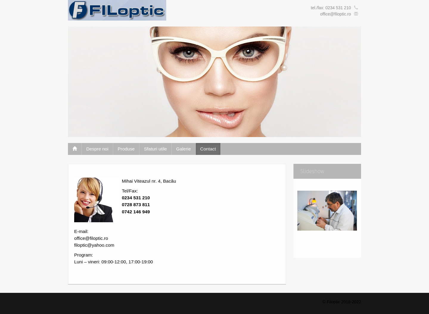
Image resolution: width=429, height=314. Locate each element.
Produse (126, 148)
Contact (208, 148)
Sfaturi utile (155, 148)
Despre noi (97, 148)
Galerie (183, 148)
